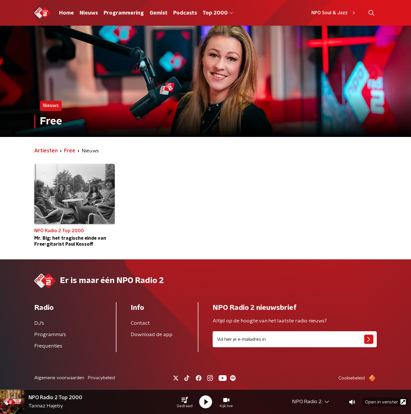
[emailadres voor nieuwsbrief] (295, 339)
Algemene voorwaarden (59, 377)
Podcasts (185, 13)
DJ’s (39, 323)
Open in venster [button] (385, 402)
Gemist (159, 13)
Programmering (124, 13)
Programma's (50, 334)
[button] (185, 402)
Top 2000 (218, 13)
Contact (140, 323)
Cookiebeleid (352, 378)
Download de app (151, 334)
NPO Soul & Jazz (334, 13)
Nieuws (89, 13)
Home (66, 13)
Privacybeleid (101, 377)
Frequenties (48, 346)
